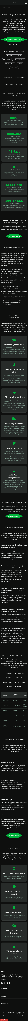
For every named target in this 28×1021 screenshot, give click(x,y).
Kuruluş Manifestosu (19, 77)
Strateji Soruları (20, 81)
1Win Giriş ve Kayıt (14, 45)
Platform (14, 988)
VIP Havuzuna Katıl (14, 236)
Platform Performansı (9, 81)
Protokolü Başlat (14, 835)
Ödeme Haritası (9, 84)
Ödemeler (14, 1004)
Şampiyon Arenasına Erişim (14, 39)
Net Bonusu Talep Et (14, 516)
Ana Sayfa (3, 7)
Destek (14, 996)
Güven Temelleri (8, 77)
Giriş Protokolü (19, 84)
